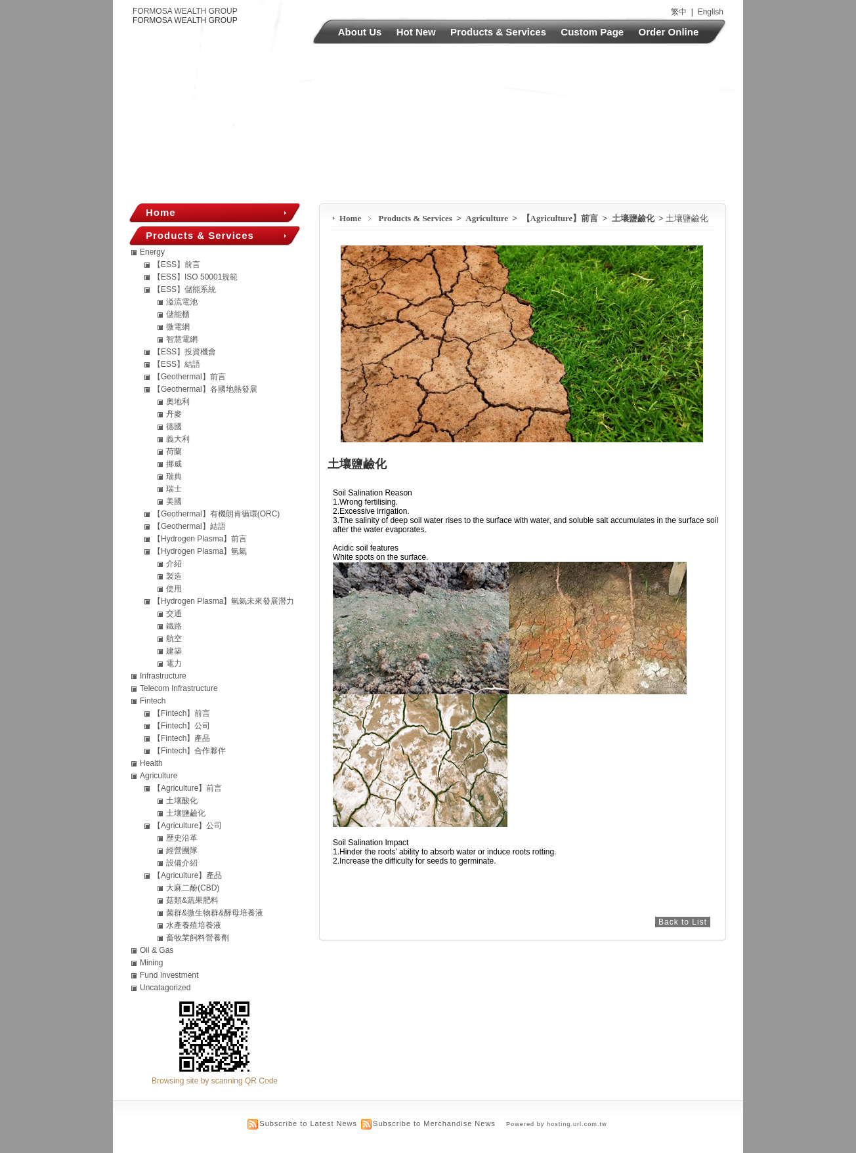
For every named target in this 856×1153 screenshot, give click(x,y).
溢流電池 (182, 301)
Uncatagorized (165, 987)
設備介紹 (182, 863)
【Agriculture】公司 (187, 825)
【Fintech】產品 (181, 738)
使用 (174, 588)
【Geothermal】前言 (189, 376)
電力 (174, 663)
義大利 (178, 439)
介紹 (174, 563)
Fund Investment (169, 975)
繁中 (679, 11)
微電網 (178, 326)
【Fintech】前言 (181, 713)
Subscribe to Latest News (308, 1123)
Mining (151, 962)
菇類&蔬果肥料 (192, 900)
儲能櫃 (178, 314)
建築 (174, 651)
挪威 (174, 464)
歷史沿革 (182, 838)
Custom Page (592, 31)
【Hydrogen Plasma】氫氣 (200, 551)
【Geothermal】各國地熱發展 (205, 389)
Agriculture (487, 218)
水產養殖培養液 (193, 925)
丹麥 (174, 414)
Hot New (416, 31)
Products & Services (498, 31)
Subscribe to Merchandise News (434, 1123)
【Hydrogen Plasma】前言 (200, 538)
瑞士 (174, 488)
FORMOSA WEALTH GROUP (185, 11)
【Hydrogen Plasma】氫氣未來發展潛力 (223, 601)
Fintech (152, 700)
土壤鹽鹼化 (634, 218)
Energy (152, 252)
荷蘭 (174, 451)
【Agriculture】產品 (187, 875)
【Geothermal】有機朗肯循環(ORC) (216, 513)
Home (350, 218)
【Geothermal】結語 (189, 526)
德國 (174, 426)
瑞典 (174, 476)
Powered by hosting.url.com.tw (556, 1124)
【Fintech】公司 (181, 725)
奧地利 (178, 401)
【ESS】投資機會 (184, 351)
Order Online (669, 31)
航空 (174, 638)
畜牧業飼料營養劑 (197, 937)
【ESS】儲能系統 (184, 289)
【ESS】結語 (176, 364)
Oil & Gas (156, 950)
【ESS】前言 (176, 264)
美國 (174, 501)
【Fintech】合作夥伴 (189, 750)
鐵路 (174, 626)
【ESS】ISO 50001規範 (195, 277)
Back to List (682, 922)
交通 (174, 613)
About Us (360, 31)
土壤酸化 (182, 800)
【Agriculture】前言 (561, 218)
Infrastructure (163, 676)
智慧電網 (182, 339)
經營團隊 (182, 850)
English (710, 11)
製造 (174, 576)
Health (151, 763)
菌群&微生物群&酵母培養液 (214, 912)
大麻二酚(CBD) (192, 887)
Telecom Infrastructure (179, 688)
